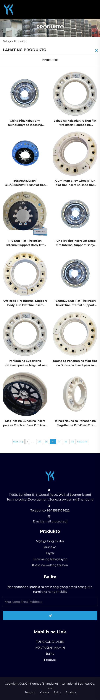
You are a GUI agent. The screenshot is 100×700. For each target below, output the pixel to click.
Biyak (50, 553)
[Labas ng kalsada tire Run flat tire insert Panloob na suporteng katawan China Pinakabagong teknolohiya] (75, 93)
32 (65, 441)
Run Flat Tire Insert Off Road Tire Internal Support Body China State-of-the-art (75, 243)
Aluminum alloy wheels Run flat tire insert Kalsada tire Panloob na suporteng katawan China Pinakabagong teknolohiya (75, 183)
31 (59, 441)
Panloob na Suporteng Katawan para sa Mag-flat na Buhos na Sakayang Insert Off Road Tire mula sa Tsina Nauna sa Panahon (25, 363)
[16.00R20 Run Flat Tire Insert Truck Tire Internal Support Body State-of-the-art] (75, 273)
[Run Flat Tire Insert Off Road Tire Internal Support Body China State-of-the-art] (75, 213)
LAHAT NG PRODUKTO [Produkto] (24, 50)
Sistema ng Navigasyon (50, 559)
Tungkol (30, 692)
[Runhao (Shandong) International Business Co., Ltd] (8, 9)
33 (72, 441)
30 (52, 441)
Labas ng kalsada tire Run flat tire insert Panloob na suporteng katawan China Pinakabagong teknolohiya (75, 123)
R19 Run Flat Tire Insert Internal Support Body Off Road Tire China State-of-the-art (25, 243)
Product (50, 660)
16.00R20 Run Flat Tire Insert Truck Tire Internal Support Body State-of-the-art (75, 303)
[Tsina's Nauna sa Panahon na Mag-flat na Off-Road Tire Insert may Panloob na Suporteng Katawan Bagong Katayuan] (75, 393)
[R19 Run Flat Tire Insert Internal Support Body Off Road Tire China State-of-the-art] (25, 213)
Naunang (18, 441)
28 (39, 441)
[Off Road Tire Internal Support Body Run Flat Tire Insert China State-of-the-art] (25, 273)
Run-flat (50, 547)
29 (46, 441)
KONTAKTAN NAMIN (50, 647)
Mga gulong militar (50, 541)
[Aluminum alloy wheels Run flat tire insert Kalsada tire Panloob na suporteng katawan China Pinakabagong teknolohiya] (75, 153)
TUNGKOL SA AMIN (50, 641)
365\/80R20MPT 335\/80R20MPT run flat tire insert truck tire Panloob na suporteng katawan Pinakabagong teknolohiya (25, 183)
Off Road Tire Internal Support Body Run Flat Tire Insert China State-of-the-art (25, 303)
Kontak (44, 692)
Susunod (82, 441)
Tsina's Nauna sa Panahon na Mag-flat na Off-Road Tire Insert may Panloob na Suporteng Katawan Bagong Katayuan (75, 423)
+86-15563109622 (57, 510)
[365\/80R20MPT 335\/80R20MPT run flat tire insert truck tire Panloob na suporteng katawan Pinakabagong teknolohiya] (25, 153)
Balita (50, 653)
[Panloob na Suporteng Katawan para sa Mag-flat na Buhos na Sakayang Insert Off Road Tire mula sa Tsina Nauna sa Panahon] (25, 333)
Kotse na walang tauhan (50, 565)
